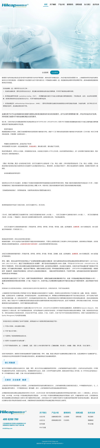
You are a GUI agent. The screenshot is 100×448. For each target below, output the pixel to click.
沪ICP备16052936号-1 (57, 443)
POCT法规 (42, 427)
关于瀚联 (53, 4)
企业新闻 (45, 72)
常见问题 (90, 424)
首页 (45, 4)
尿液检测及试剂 (56, 420)
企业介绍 (42, 417)
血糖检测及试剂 (56, 417)
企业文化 (42, 420)
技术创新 (42, 424)
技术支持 (96, 4)
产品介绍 (61, 4)
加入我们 (87, 4)
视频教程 (90, 420)
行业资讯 (55, 72)
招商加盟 (79, 4)
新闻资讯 (70, 4)
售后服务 (90, 417)
